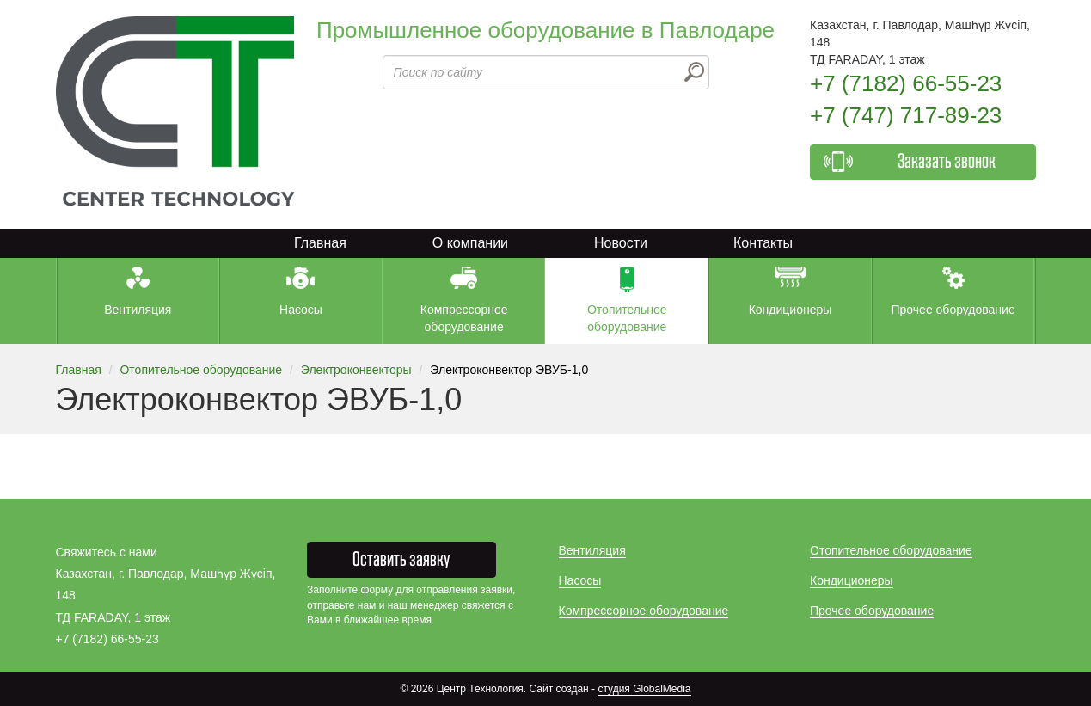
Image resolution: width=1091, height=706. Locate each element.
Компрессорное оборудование (644, 610)
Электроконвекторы (356, 370)
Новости (620, 243)
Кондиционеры (851, 580)
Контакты (763, 243)
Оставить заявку (401, 559)
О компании (470, 243)
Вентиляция (592, 550)
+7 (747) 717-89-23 (906, 115)
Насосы (580, 580)
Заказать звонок (947, 161)
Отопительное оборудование (201, 370)
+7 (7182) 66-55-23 (906, 83)
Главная (320, 243)
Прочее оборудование (872, 610)
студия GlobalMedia (644, 689)
